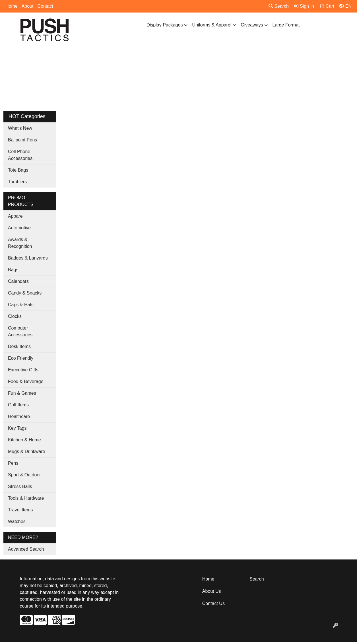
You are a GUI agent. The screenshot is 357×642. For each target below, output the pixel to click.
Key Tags (17, 428)
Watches (17, 521)
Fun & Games (22, 393)
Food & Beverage (26, 381)
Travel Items (20, 509)
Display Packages (164, 24)
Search (279, 6)
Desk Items (19, 346)
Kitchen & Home (24, 439)
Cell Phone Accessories (20, 155)
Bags (13, 269)
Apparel (16, 216)
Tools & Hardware (26, 498)
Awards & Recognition (20, 243)
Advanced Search (26, 549)
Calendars (18, 281)
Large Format (286, 24)
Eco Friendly (20, 358)
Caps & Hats (21, 304)
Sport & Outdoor (24, 474)
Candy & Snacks (25, 293)
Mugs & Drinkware (26, 451)
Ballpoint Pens (22, 139)
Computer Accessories (20, 331)
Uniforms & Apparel (211, 24)
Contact (45, 6)
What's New (20, 128)
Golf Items (18, 404)
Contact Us (213, 603)
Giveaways (252, 24)
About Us (211, 591)
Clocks (15, 316)
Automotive (19, 227)
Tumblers (17, 181)
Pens (13, 463)
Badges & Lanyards (28, 258)
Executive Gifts (23, 369)
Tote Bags (18, 170)
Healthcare (19, 416)
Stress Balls (20, 486)
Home (11, 6)
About (28, 6)
